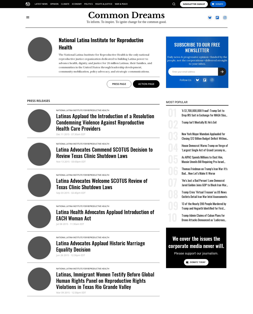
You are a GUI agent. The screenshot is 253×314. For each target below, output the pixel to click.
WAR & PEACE (121, 4)
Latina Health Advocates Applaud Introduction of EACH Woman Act (105, 215)
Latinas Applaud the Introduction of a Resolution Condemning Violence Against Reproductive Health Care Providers (105, 122)
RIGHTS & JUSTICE (103, 4)
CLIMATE (65, 4)
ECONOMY (77, 4)
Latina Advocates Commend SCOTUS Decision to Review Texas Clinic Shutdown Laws (104, 152)
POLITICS (88, 4)
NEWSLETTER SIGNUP (194, 4)
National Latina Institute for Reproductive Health (82, 110)
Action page (146, 84)
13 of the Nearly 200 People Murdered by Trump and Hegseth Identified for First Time (204, 206)
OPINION (54, 4)
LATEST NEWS (41, 4)
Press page (119, 84)
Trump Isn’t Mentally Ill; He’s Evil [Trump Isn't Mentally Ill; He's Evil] (199, 122)
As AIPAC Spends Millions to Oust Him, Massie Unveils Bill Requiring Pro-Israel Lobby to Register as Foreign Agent (203, 159)
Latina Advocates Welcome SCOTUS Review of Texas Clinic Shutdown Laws (101, 183)
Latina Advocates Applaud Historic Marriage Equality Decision (100, 246)
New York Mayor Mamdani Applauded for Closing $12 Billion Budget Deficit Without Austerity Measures (205, 136)
